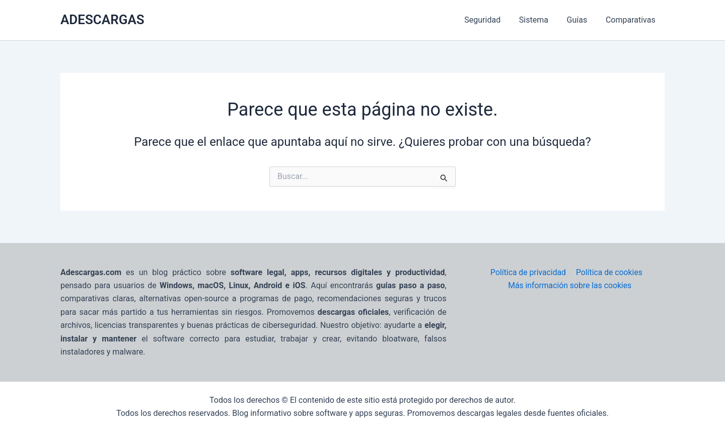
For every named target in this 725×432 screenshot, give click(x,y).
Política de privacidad (528, 272)
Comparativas (632, 20)
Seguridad (491, 20)
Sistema (539, 20)
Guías (580, 20)
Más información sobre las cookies (570, 285)
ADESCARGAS (102, 19)
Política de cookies (608, 272)
